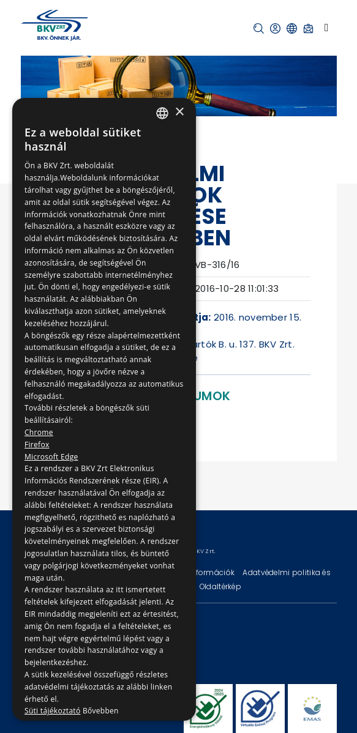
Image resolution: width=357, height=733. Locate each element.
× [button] (179, 112)
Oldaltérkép (220, 586)
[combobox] (162, 113)
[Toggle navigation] (327, 27)
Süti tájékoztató (52, 710)
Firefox (37, 444)
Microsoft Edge (51, 457)
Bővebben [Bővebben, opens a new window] (101, 710)
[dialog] (104, 409)
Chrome (38, 432)
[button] (258, 28)
